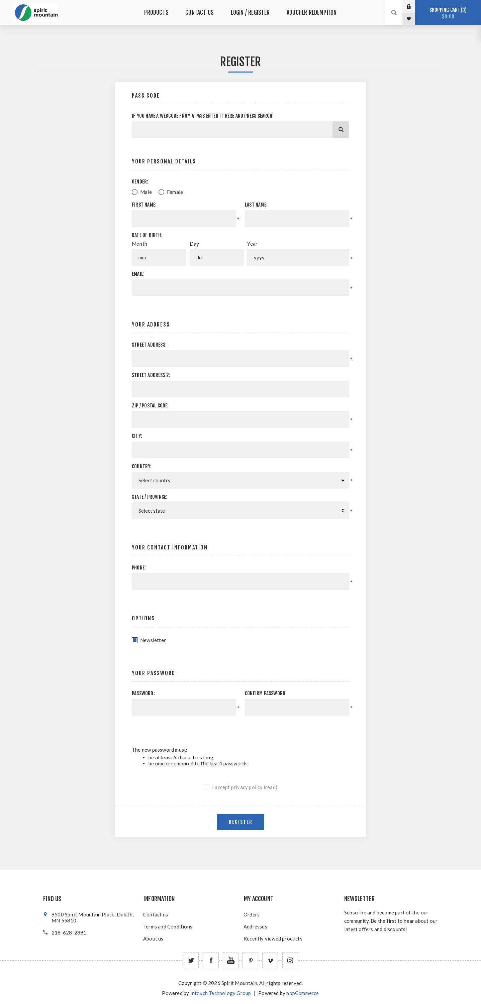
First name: (144, 205)
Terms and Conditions (167, 926)
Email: (138, 274)
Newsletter (153, 640)
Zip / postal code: (150, 405)
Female (175, 192)
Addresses (255, 926)
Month (139, 244)
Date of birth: (147, 235)
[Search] (340, 129)
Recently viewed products (273, 938)
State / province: (149, 497)
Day (194, 244)
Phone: (139, 567)
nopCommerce (302, 993)
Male (146, 192)
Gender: (140, 181)
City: (137, 436)
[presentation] (293, 729)
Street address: (149, 345)
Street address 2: (151, 375)
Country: (142, 466)
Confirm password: (266, 693)
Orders (252, 914)
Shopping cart (448, 13)
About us (153, 938)
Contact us (155, 914)
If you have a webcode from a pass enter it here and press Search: (203, 116)
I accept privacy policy (237, 787)
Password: (143, 693)
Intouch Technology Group (220, 993)
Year (252, 244)
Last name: (256, 205)
